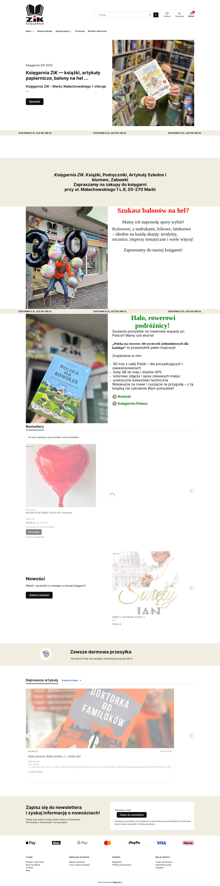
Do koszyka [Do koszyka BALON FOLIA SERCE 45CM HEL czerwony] (33, 532)
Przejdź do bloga (71, 680)
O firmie (29, 867)
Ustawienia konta (163, 865)
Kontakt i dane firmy (35, 862)
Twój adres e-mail (122, 810)
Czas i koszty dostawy (79, 865)
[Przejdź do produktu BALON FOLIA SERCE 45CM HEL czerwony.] (61, 475)
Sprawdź (34, 101)
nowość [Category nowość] (33, 751)
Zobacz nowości (39, 595)
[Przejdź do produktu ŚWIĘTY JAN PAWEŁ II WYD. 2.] (147, 582)
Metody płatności (77, 862)
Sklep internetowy (109, 882)
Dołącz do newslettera (132, 814)
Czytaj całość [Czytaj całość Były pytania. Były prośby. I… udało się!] (35, 771)
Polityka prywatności (121, 865)
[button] (155, 14)
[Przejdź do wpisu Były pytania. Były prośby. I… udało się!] (100, 718)
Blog (28, 870)
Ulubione (159, 867)
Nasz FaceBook (33, 865)
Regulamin (117, 862)
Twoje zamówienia (163, 862)
